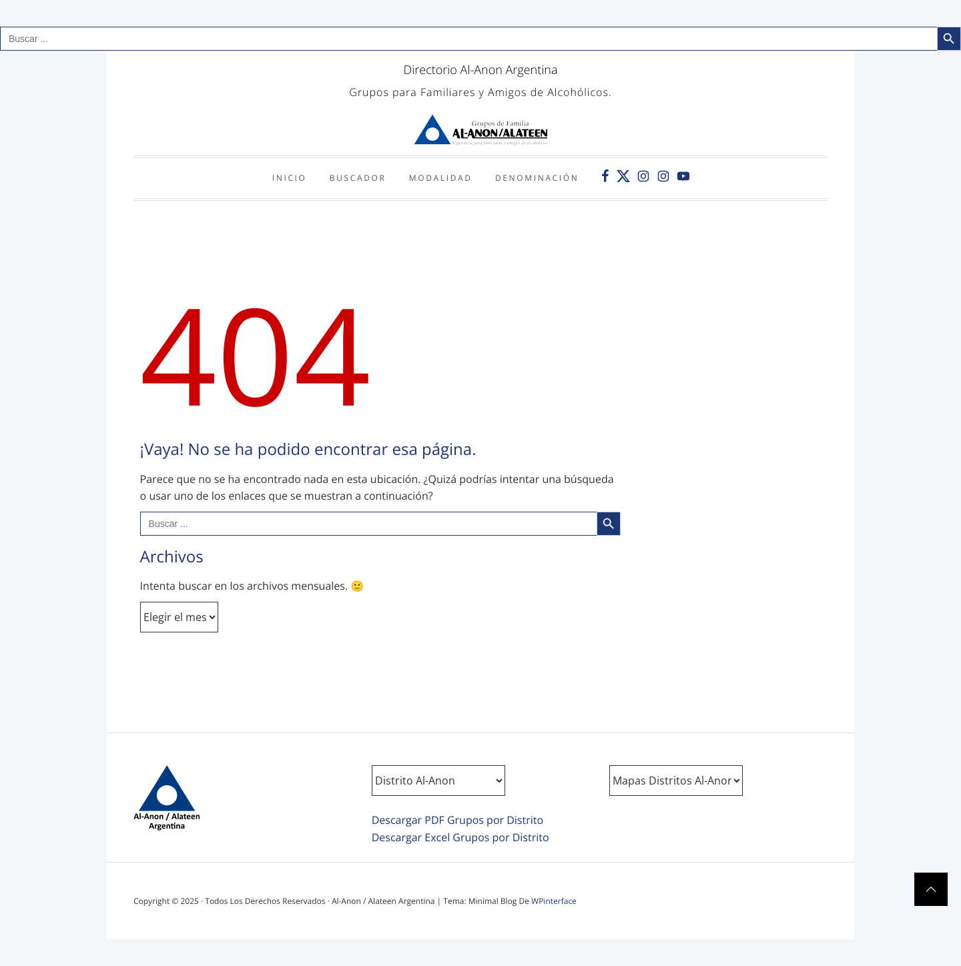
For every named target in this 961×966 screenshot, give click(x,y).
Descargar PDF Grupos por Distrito (457, 820)
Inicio (289, 177)
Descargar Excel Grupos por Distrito (460, 837)
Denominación (537, 177)
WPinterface (554, 901)
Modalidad (440, 177)
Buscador (358, 177)
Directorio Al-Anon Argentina (480, 70)
